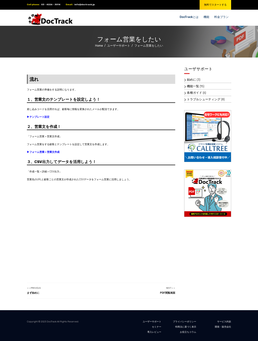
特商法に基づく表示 (185, 326)
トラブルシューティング (203, 99)
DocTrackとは (189, 17)
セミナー (156, 326)
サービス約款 (224, 321)
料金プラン (221, 17)
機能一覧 (193, 86)
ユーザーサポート (152, 321)
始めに (191, 79)
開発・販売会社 (223, 326)
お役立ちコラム (188, 332)
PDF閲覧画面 (167, 292)
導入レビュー (154, 332)
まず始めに (33, 292)
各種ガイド (194, 92)
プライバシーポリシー (184, 321)
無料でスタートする (215, 4)
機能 (206, 17)
